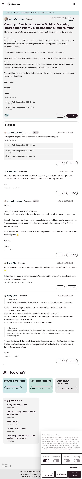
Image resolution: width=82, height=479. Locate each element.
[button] (58, 115)
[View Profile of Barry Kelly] (12, 171)
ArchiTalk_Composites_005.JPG (20, 151)
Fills (6, 115)
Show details (74, 467)
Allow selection (61, 474)
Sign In (78, 4)
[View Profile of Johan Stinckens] (16, 19)
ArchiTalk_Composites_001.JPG (20, 107)
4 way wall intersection (17, 405)
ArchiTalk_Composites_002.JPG (20, 102)
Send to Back (12, 421)
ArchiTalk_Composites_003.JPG (20, 156)
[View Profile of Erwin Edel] (11, 263)
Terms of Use (37, 474)
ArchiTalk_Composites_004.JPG (20, 145)
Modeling (10, 407)
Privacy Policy (25, 474)
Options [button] (76, 13)
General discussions (14, 424)
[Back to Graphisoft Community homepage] (14, 4)
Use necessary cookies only (48, 474)
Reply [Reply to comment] (73, 163)
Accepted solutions (41, 388)
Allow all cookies (74, 474)
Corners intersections (16, 428)
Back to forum (13, 388)
